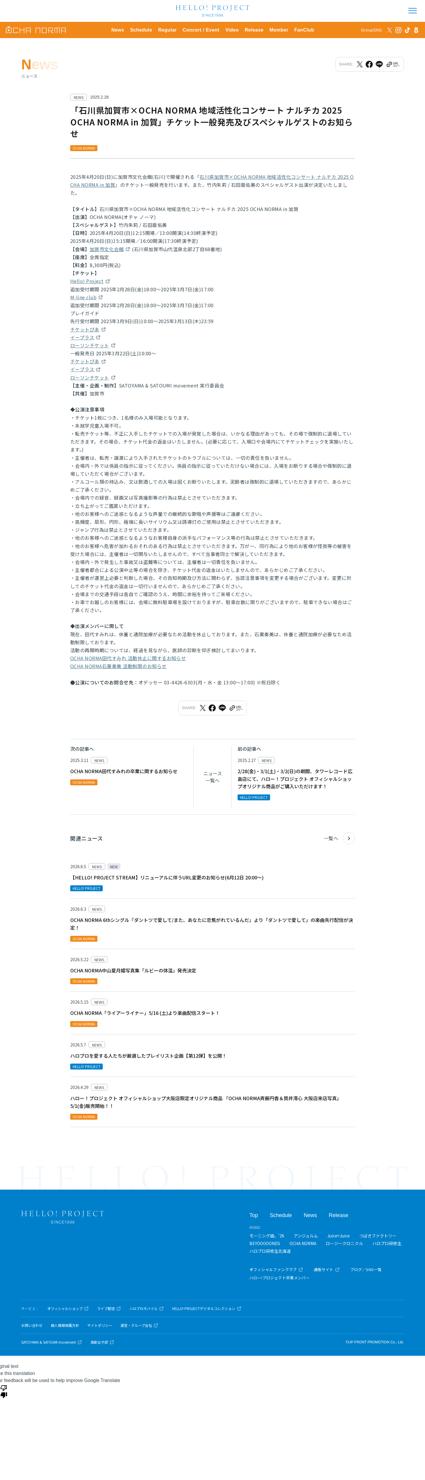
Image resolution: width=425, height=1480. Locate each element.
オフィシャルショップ (68, 1308)
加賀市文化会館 (107, 249)
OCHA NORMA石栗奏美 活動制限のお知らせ (118, 666)
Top (253, 1215)
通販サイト (327, 1269)
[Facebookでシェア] (369, 64)
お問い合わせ (31, 1325)
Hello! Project (87, 280)
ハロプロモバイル (146, 1308)
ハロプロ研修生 (386, 1243)
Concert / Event (201, 29)
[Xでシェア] (360, 64)
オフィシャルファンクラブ (276, 1269)
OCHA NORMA (303, 1243)
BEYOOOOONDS (264, 1243)
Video (232, 29)
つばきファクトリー (377, 1236)
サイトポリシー (99, 1325)
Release (254, 29)
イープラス (82, 337)
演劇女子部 (102, 1342)
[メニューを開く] (412, 10)
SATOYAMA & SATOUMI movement (51, 1342)
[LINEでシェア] (379, 64)
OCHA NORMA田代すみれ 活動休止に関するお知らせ (128, 658)
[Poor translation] (3, 1391)
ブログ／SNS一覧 (366, 1269)
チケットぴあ (84, 329)
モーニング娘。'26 (266, 1236)
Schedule (141, 29)
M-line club (83, 297)
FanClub (304, 29)
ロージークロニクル (344, 1243)
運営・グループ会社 (139, 1325)
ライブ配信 (109, 1308)
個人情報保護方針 (65, 1325)
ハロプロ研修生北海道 (270, 1251)
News (117, 29)
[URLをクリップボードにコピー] (393, 64)
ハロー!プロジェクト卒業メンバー (279, 1278)
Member (278, 29)
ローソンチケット (89, 345)
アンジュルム (306, 1236)
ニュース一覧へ (212, 777)
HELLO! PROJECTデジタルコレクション (206, 1308)
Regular (167, 29)
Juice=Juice (338, 1236)
